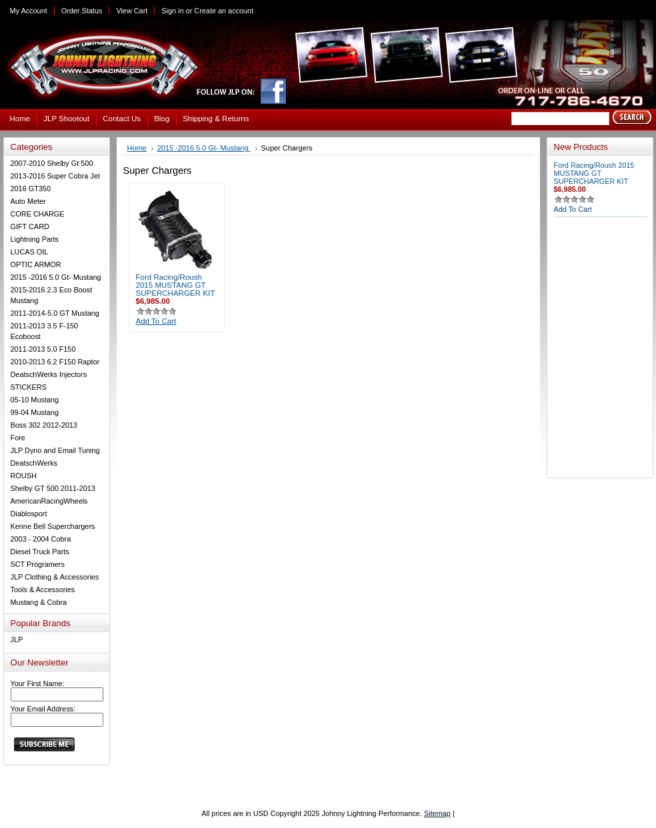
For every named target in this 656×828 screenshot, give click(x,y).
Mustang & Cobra (39, 602)
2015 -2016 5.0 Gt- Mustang (56, 277)
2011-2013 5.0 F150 (43, 349)
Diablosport (29, 514)
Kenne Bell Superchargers (53, 526)
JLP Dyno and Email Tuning (55, 450)
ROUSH (24, 476)
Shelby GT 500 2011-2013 (53, 488)
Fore (18, 438)
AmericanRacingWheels (49, 501)
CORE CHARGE (38, 214)
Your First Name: (38, 683)
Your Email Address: (43, 709)
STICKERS (29, 387)
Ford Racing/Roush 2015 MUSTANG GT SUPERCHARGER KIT (175, 285)
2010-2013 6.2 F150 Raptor (55, 362)
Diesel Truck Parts (40, 552)
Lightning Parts (35, 239)
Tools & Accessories (43, 590)
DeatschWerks (34, 463)
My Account (28, 11)
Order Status (82, 11)
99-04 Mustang (35, 412)
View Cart (131, 11)
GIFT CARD (30, 226)
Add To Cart (156, 321)
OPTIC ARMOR (36, 264)
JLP (17, 639)
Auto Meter (28, 201)
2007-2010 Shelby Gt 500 (52, 163)
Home (137, 148)
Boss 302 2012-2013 (44, 425)
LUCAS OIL (30, 252)
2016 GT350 (31, 189)
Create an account (223, 11)
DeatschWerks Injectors (49, 374)
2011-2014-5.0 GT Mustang (55, 313)
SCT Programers (38, 564)
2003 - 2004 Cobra (41, 539)
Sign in (172, 11)
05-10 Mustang (35, 400)
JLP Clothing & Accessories (55, 577)
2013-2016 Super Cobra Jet (55, 176)
